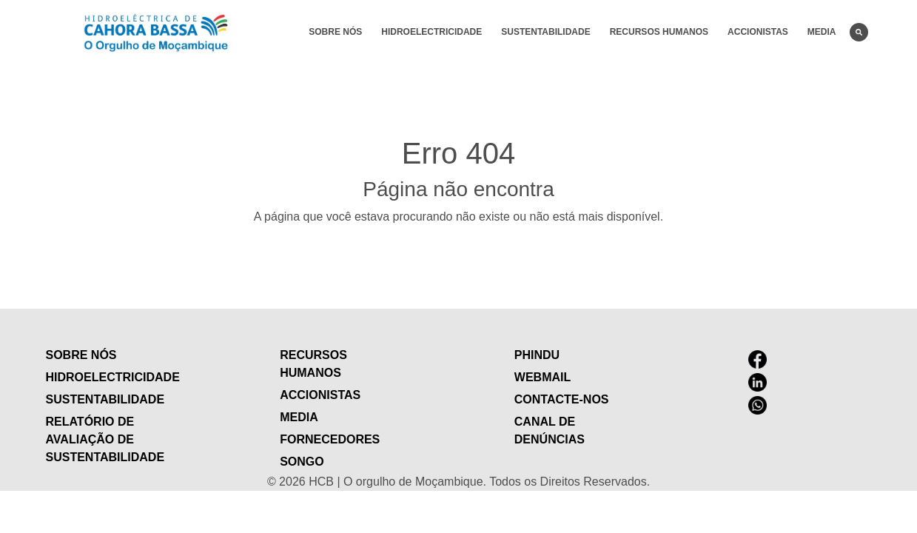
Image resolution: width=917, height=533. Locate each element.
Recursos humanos (659, 32)
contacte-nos (561, 399)
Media (821, 32)
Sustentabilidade (545, 32)
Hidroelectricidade (431, 32)
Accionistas (758, 32)
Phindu (537, 355)
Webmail (542, 377)
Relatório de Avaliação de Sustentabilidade (105, 439)
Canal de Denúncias (549, 430)
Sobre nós (335, 32)
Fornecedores (330, 439)
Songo (302, 461)
